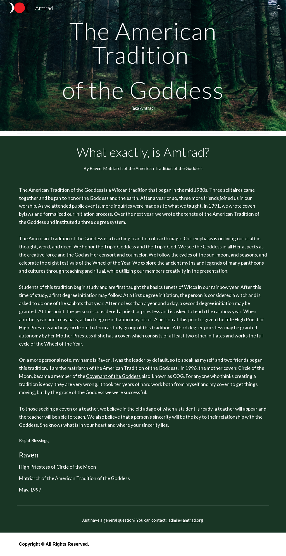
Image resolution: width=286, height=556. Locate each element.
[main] (143, 65)
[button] (279, 8)
